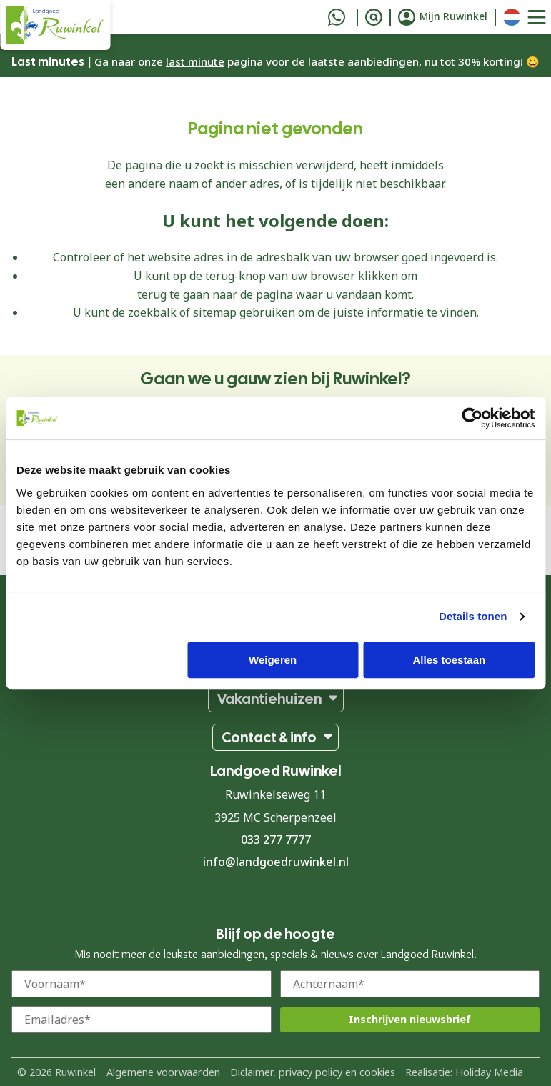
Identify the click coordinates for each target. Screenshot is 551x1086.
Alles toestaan (449, 660)
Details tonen (473, 616)
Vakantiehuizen (269, 698)
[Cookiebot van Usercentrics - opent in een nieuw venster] (472, 418)
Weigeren (273, 660)
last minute (195, 61)
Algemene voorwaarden (163, 1072)
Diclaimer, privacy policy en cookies (312, 1072)
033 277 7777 (276, 839)
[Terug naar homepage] (55, 25)
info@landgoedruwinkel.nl (276, 862)
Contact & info (269, 737)
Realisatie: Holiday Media (464, 1072)
